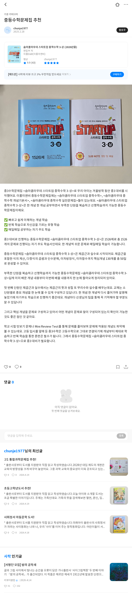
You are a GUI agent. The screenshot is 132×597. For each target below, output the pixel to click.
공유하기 (126, 367)
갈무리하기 (118, 367)
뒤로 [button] (6, 4)
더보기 (126, 4)
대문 (117, 4)
